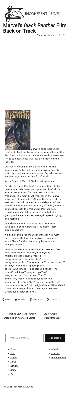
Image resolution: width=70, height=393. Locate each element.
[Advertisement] (35, 73)
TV (11, 374)
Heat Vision (58, 285)
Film (12, 353)
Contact (55, 353)
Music (13, 357)
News (13, 362)
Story (13, 370)
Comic (13, 349)
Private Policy (58, 357)
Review (14, 366)
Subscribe (55, 337)
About (54, 349)
